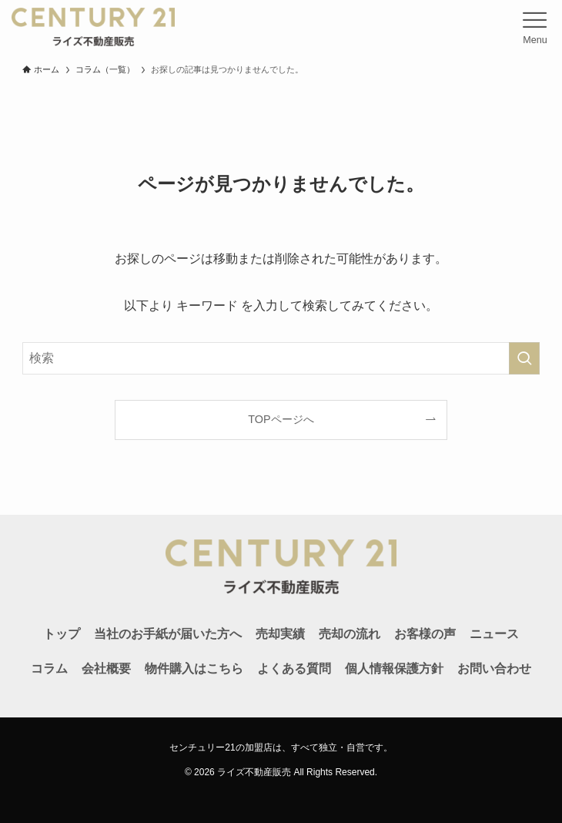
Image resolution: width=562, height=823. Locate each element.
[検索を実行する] (524, 358)
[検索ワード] (281, 358)
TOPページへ (280, 419)
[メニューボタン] (535, 27)
